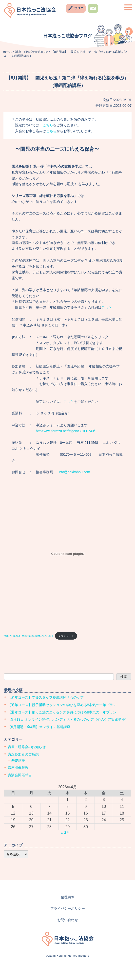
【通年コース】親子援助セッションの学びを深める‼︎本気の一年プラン (62, 705)
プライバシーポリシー (67, 908)
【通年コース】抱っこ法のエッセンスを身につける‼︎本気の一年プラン (62, 712)
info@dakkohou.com (74, 472)
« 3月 (65, 832)
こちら (48, 125)
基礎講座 (18, 760)
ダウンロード (66, 635)
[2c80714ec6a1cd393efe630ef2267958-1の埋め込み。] (67, 554)
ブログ (78, 8)
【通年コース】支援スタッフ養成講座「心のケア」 (47, 697)
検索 (123, 677)
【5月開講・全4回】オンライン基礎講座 (39, 727)
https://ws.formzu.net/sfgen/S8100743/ (65, 431)
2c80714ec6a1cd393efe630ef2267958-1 (28, 635)
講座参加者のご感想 (23, 754)
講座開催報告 (18, 768)
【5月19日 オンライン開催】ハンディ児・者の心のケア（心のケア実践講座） (68, 719)
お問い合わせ (67, 920)
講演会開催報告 (20, 775)
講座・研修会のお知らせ (27, 747)
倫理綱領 (68, 897)
